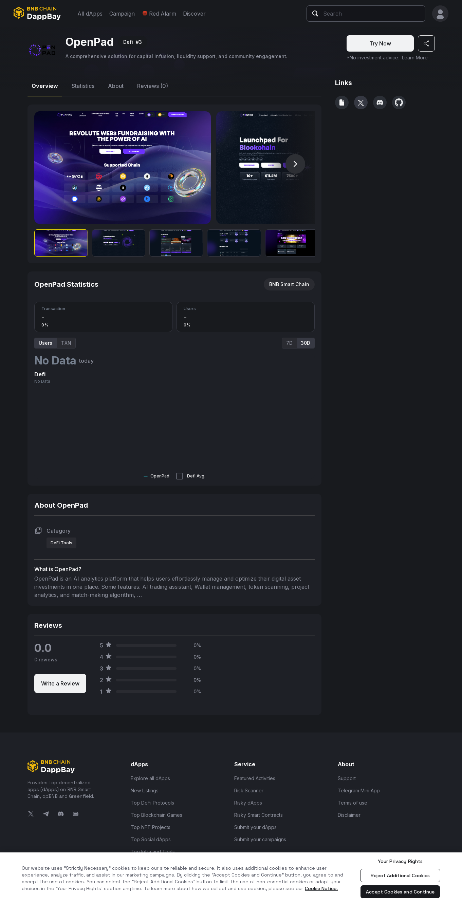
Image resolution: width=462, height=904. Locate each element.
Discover (194, 13)
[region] (231, 878)
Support (347, 778)
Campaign (122, 13)
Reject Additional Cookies (400, 875)
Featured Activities (254, 778)
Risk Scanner (248, 790)
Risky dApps (248, 803)
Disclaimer (349, 815)
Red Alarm (159, 13)
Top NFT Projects (150, 827)
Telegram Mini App (359, 790)
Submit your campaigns (260, 839)
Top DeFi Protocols (152, 803)
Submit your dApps (255, 827)
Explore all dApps (150, 778)
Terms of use (352, 803)
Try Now (380, 43)
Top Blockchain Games (156, 815)
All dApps (90, 13)
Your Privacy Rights (400, 861)
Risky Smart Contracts (258, 815)
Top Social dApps (151, 839)
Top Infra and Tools (153, 851)
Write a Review (60, 683)
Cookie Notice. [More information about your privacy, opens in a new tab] (321, 888)
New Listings (145, 790)
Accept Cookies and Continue (400, 892)
